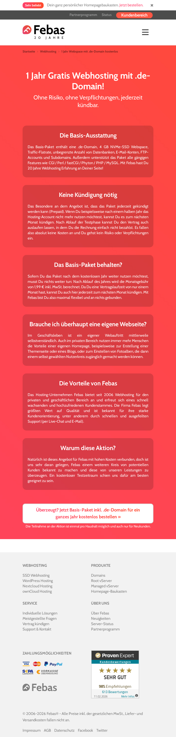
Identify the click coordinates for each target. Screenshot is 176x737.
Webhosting (48, 51)
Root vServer (101, 580)
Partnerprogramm (83, 14)
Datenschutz (64, 730)
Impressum (32, 730)
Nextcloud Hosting (37, 586)
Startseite (29, 51)
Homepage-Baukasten (109, 591)
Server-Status (102, 624)
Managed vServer (105, 586)
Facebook (85, 730)
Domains (98, 575)
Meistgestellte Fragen (40, 618)
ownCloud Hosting (37, 591)
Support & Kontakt (37, 629)
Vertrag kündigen (36, 624)
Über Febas (100, 613)
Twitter (102, 730)
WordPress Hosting (38, 580)
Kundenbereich (134, 15)
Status (107, 14)
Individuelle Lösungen (40, 613)
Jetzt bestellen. (131, 5)
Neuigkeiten (100, 618)
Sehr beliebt (33, 5)
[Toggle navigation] (145, 32)
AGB (47, 730)
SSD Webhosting (36, 575)
